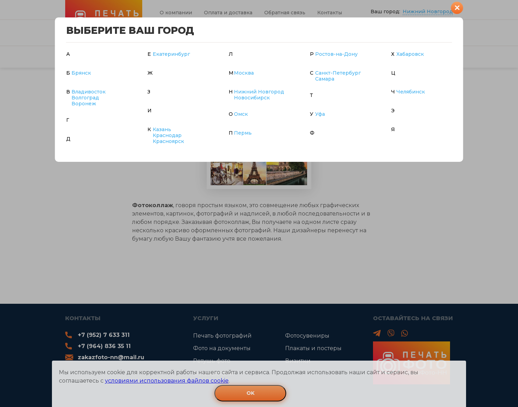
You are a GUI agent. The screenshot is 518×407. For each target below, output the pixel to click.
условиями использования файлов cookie (167, 380)
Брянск (81, 73)
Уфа (320, 114)
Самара (324, 79)
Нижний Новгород (259, 92)
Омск (241, 114)
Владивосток (88, 92)
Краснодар (167, 135)
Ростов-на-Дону (336, 54)
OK (250, 393)
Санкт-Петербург (338, 73)
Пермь (243, 133)
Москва (244, 73)
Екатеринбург (171, 54)
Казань (162, 129)
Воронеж (83, 103)
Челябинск (410, 92)
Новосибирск (252, 98)
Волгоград (85, 98)
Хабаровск (410, 54)
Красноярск (168, 141)
